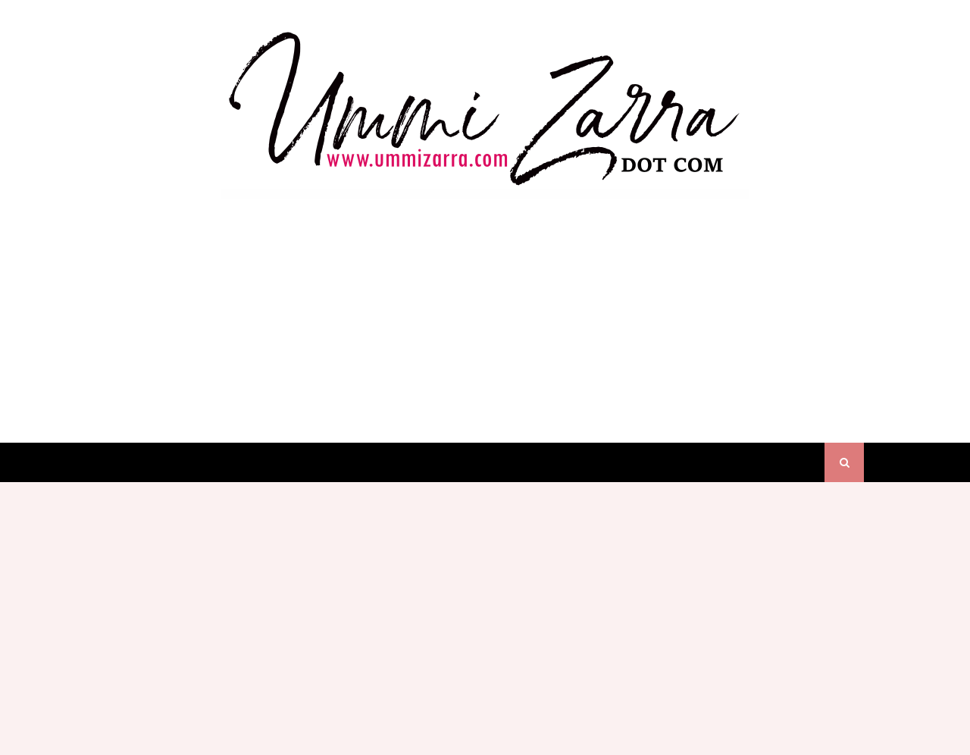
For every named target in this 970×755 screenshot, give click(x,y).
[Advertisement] (485, 306)
